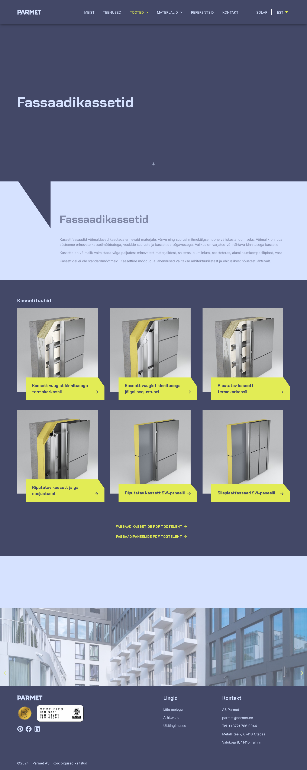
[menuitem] (283, 12)
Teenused (112, 12)
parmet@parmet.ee (237, 718)
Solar (261, 12)
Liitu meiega (173, 709)
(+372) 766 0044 (243, 726)
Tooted (139, 12)
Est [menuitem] (280, 12)
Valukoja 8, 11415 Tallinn (241, 742)
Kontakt (230, 12)
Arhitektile (171, 717)
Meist (89, 12)
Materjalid (169, 12)
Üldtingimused (174, 725)
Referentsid (202, 12)
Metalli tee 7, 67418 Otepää (243, 734)
